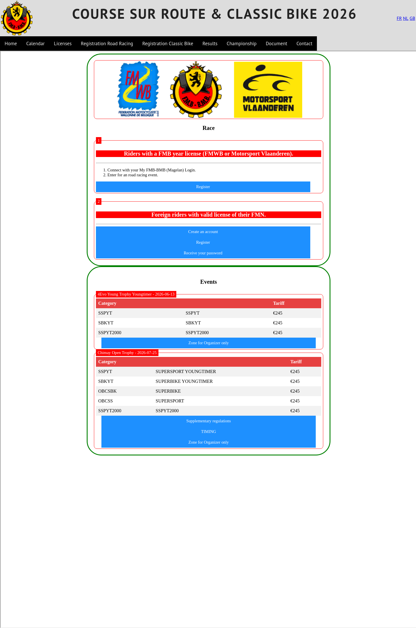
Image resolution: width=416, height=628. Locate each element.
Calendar (35, 43)
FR (399, 18)
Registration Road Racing (107, 43)
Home (11, 43)
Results (210, 43)
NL (406, 18)
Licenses (63, 43)
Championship (242, 43)
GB (412, 18)
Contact (304, 43)
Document (276, 43)
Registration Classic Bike (167, 43)
